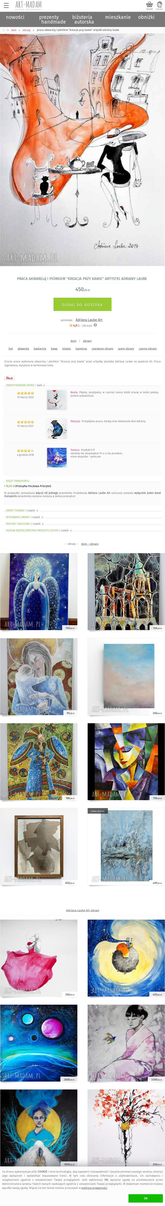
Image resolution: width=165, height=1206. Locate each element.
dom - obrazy (89, 543)
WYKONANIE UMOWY (25, 517)
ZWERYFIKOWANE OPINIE (26, 385)
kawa (54, 348)
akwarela (23, 348)
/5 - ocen (80, 325)
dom (73, 340)
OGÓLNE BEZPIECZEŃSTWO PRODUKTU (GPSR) (39, 530)
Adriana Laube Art (89, 320)
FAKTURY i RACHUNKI (25, 523)
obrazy (87, 340)
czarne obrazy (148, 348)
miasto (66, 348)
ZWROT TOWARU (22, 510)
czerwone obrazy (102, 348)
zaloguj (159, 9)
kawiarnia (40, 348)
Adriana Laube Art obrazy (82, 910)
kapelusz (81, 348)
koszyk (150, 9)
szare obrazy (126, 348)
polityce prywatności (94, 1188)
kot (11, 348)
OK (146, 1198)
